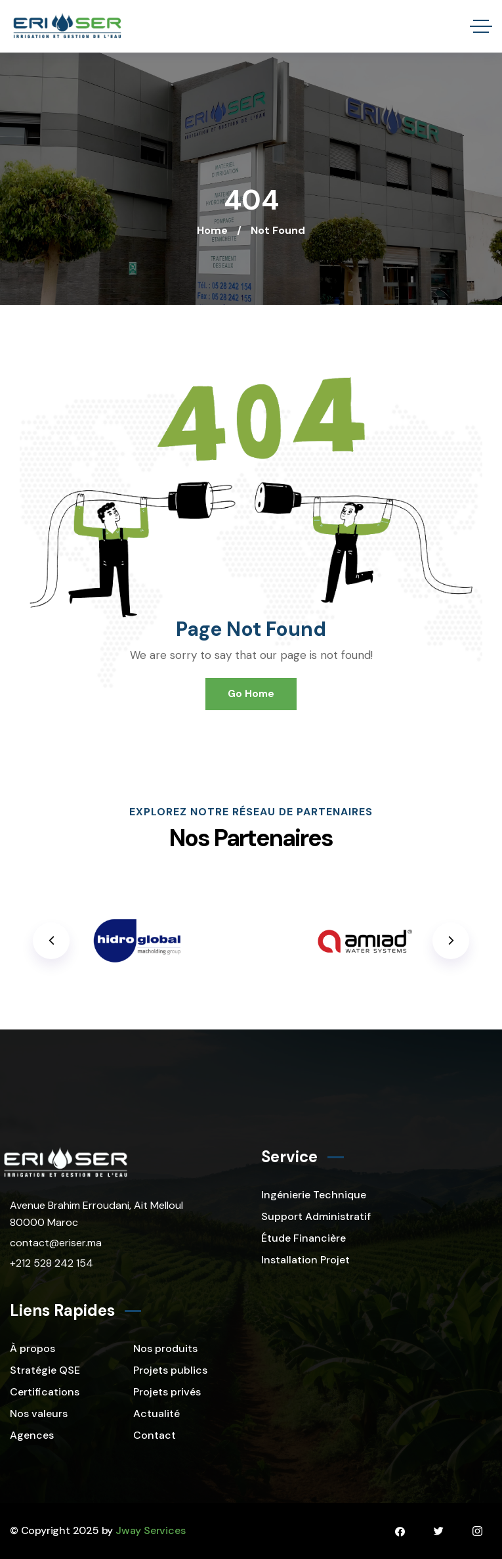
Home (212, 230)
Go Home (251, 693)
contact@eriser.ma (56, 1243)
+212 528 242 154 (51, 1263)
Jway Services (150, 1530)
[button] (450, 940)
